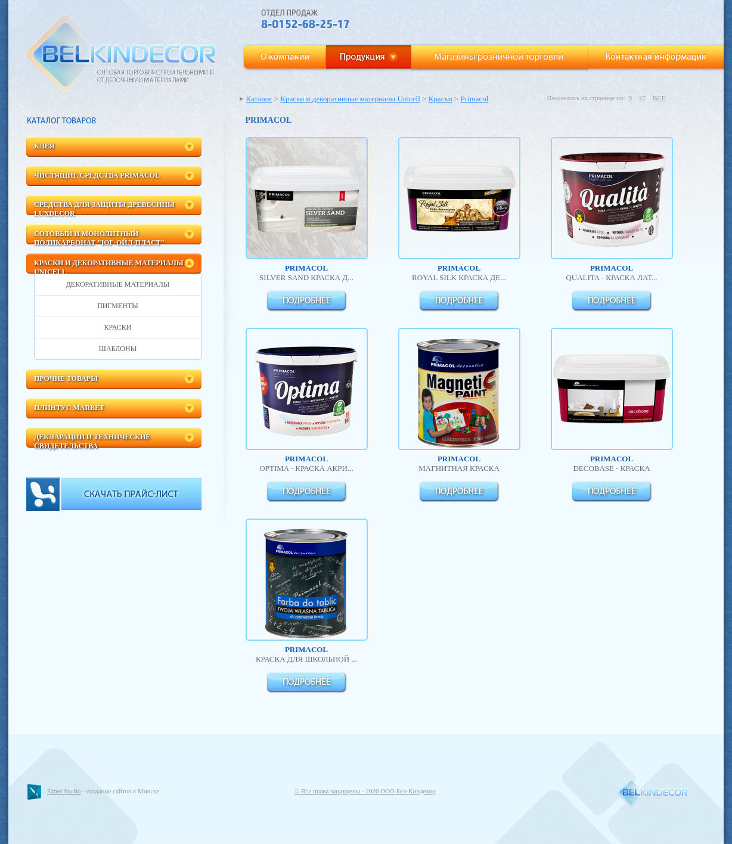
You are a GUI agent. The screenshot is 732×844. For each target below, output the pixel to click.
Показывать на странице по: (586, 97)
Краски (118, 327)
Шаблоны (118, 349)
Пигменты (117, 306)
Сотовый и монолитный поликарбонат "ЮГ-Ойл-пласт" (99, 236)
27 (642, 97)
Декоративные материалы (118, 284)
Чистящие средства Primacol (97, 175)
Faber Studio (64, 791)
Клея (44, 146)
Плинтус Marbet (69, 408)
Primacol (475, 98)
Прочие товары (66, 378)
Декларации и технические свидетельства (92, 440)
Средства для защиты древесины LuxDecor (104, 207)
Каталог (259, 98)
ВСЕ (659, 97)
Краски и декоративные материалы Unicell (108, 266)
